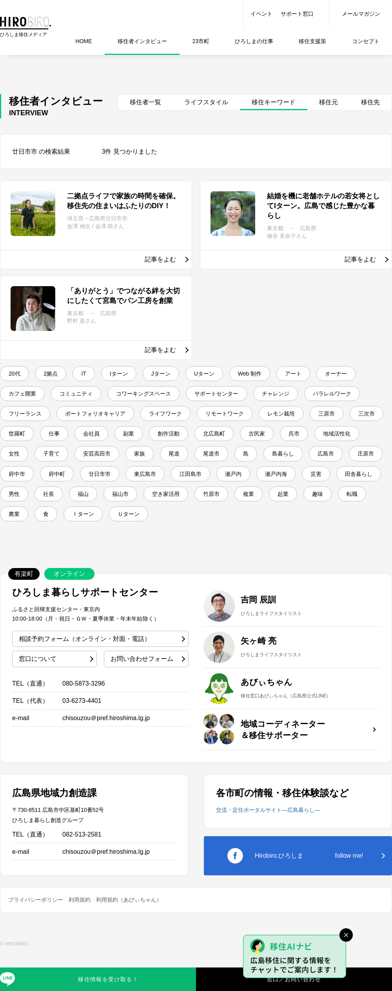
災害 (264, 507)
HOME (84, 41)
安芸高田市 (351, 462)
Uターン (228, 374)
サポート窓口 (297, 14)
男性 (360, 507)
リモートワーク (32, 440)
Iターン (132, 374)
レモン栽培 (95, 440)
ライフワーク (314, 418)
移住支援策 (312, 41)
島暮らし (176, 484)
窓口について (37, 697)
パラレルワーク (89, 418)
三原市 (146, 440)
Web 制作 (279, 374)
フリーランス (155, 418)
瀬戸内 (172, 507)
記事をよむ (160, 259)
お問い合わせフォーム (142, 697)
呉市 (162, 462)
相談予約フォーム (85, 677)
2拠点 (57, 374)
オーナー (22, 396)
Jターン (180, 374)
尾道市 (96, 484)
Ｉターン (92, 551)
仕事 (254, 41)
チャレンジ (25, 418)
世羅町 (235, 440)
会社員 (318, 440)
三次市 (190, 440)
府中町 (357, 484)
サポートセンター (295, 396)
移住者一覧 (145, 102)
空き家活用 (147, 529)
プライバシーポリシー (35, 938)
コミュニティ (137, 396)
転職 (354, 529)
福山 (54, 529)
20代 (16, 374)
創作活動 (22, 462)
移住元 (328, 102)
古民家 (121, 462)
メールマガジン (361, 14)
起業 (278, 529)
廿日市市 (22, 507)
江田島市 (124, 507)
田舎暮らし (312, 507)
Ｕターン (143, 551)
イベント (261, 14)
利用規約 (80, 938)
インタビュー (142, 41)
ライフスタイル (206, 102)
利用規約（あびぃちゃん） (129, 938)
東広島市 (73, 507)
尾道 (54, 484)
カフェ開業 (76, 396)
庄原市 (268, 484)
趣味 (316, 529)
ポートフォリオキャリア (234, 418)
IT (93, 374)
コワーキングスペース (212, 396)
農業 (16, 551)
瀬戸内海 (219, 507)
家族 (16, 484)
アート (328, 374)
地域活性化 (210, 462)
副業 (360, 440)
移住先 (370, 102)
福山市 (96, 529)
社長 (16, 529)
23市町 (201, 41)
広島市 (223, 484)
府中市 (313, 484)
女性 (258, 462)
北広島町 (73, 462)
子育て (299, 462)
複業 (239, 529)
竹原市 (198, 529)
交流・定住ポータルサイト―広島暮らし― (268, 849)
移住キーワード (274, 102)
